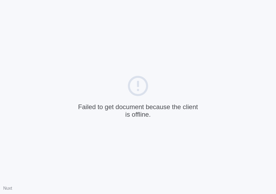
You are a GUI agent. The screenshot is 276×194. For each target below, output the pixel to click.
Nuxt (7, 188)
